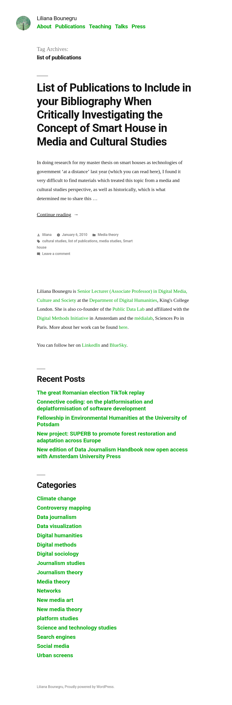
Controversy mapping (64, 507)
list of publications (82, 241)
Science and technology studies (77, 627)
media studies (110, 241)
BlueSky (118, 345)
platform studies (57, 618)
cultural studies (54, 241)
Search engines (56, 637)
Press (138, 26)
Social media (53, 646)
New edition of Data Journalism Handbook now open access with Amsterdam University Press (112, 453)
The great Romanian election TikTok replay (90, 392)
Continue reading (58, 214)
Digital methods (56, 544)
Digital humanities (59, 535)
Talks (121, 26)
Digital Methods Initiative (62, 318)
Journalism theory (60, 572)
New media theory (59, 609)
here (123, 327)
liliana (46, 235)
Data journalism (56, 517)
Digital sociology (58, 553)
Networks (49, 590)
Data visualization (59, 526)
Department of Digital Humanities (123, 300)
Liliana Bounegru (57, 18)
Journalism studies (61, 563)
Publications (70, 26)
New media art (55, 600)
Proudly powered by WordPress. (90, 687)
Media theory (108, 235)
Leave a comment (56, 254)
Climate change (56, 498)
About (44, 26)
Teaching (100, 26)
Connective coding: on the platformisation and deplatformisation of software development (95, 405)
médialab (143, 318)
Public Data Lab (128, 309)
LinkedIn (91, 345)
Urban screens (55, 655)
